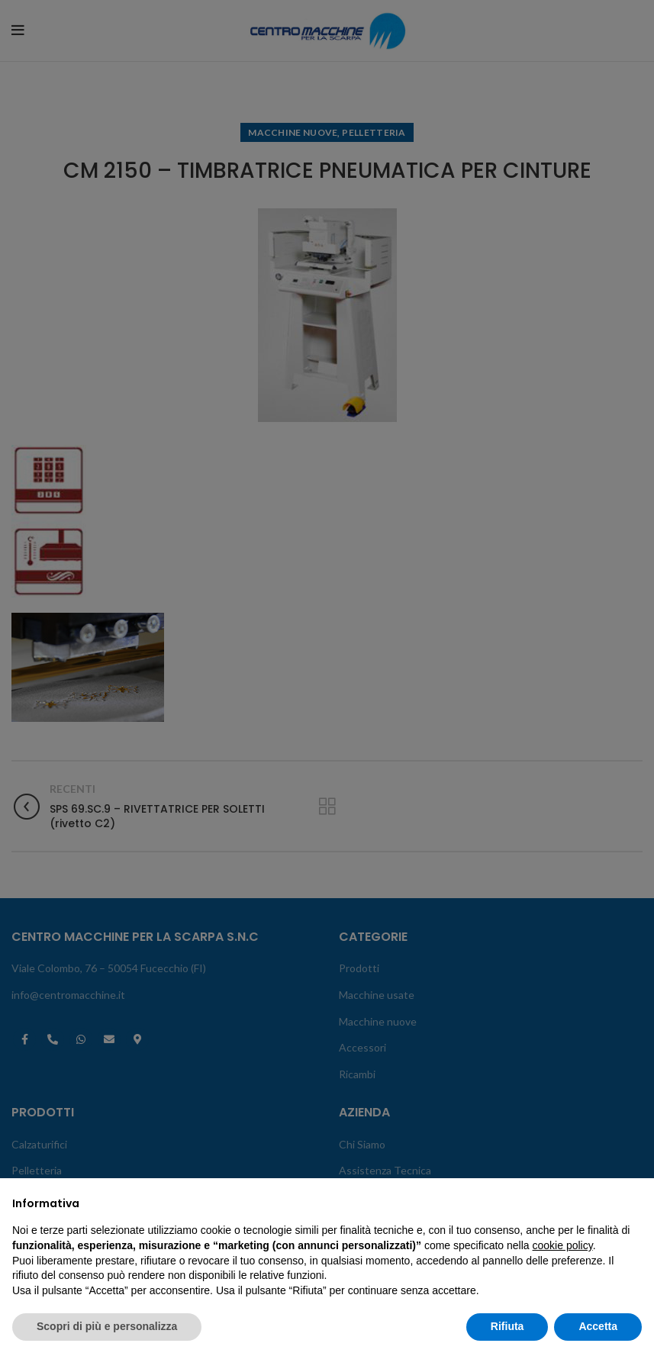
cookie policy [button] (563, 1245)
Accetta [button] (597, 1326)
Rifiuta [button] (507, 1326)
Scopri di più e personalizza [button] (107, 1326)
